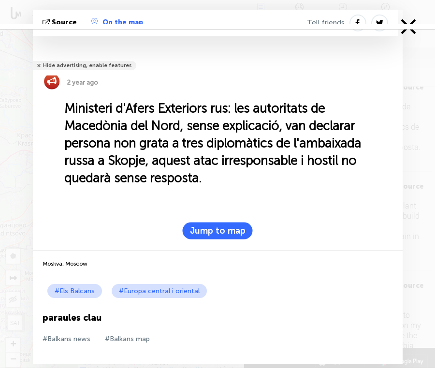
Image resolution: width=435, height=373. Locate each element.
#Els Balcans (75, 291)
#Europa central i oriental (159, 291)
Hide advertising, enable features (87, 65)
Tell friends (326, 22)
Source (60, 22)
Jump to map (218, 230)
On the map (117, 22)
